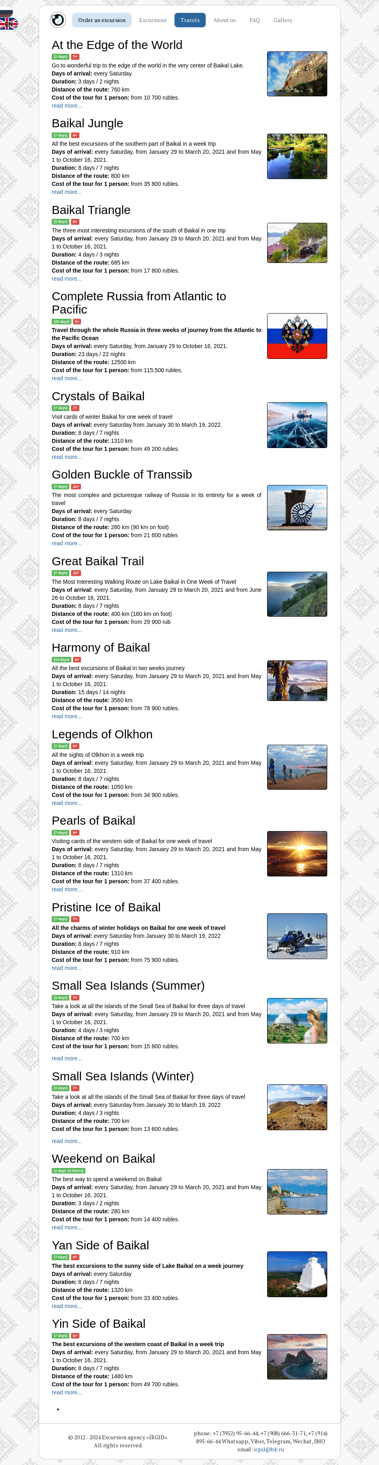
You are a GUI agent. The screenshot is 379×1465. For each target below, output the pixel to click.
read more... (67, 105)
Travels (190, 20)
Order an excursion (102, 20)
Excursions (153, 20)
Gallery (283, 20)
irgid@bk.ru (269, 1449)
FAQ (254, 20)
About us (224, 20)
